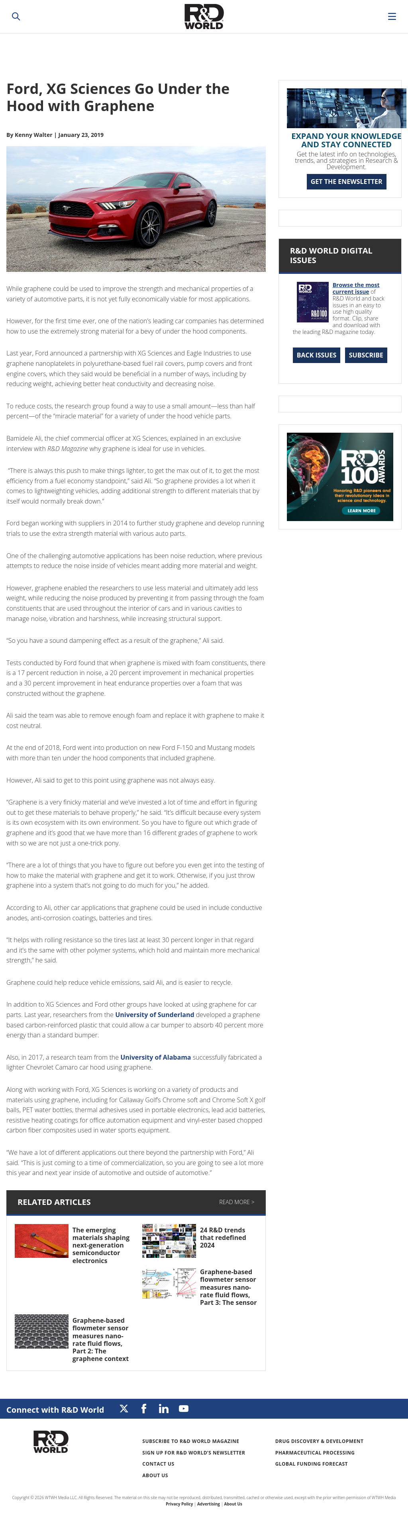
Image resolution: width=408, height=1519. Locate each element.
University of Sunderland (154, 1014)
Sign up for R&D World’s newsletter (193, 1452)
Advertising (208, 1504)
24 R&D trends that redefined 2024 (223, 1238)
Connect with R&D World (55, 1409)
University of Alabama (155, 1057)
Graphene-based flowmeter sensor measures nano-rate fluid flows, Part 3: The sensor (228, 1287)
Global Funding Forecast (311, 1463)
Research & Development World (204, 16)
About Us (155, 1475)
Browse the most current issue (356, 288)
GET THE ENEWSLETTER (346, 181)
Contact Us (158, 1463)
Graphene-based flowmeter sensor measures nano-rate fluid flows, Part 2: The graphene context (101, 1339)
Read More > (236, 1202)
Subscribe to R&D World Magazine (190, 1441)
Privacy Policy (179, 1504)
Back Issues (317, 355)
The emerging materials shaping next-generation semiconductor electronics (101, 1245)
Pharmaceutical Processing (315, 1452)
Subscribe (366, 355)
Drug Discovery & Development (319, 1441)
